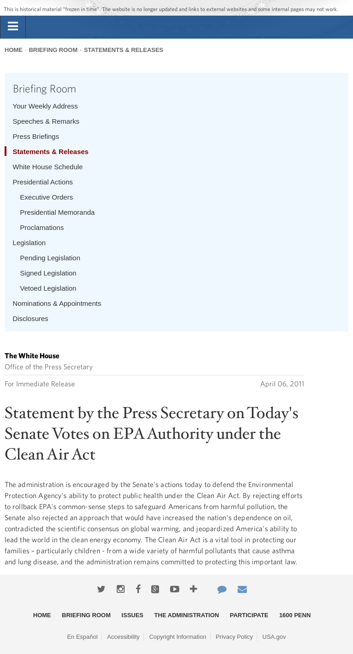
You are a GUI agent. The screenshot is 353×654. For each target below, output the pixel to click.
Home (14, 49)
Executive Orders (46, 197)
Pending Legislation (50, 258)
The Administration (186, 615)
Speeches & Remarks (46, 121)
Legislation (29, 243)
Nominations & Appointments (57, 303)
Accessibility (123, 636)
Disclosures (31, 318)
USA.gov (274, 636)
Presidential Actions (43, 182)
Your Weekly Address (45, 106)
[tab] (13, 26)
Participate (249, 615)
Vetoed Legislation (48, 288)
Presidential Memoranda (57, 212)
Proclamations (42, 227)
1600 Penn (295, 615)
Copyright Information (177, 636)
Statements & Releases (123, 49)
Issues (132, 615)
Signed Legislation (48, 273)
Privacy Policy (234, 636)
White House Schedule (48, 167)
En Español (82, 636)
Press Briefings (36, 136)
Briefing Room (53, 49)
